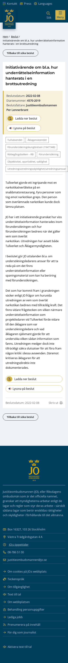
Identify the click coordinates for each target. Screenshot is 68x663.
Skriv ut (55, 403)
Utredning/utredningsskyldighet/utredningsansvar (36, 168)
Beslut (14, 36)
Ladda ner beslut (22, 118)
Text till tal (12, 594)
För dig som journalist (19, 632)
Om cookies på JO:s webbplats (25, 571)
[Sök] (48, 15)
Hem (5, 36)
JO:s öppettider (19, 545)
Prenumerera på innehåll (21, 624)
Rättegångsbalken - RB (20, 154)
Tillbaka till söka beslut (20, 53)
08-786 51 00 (13, 552)
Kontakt (10, 3)
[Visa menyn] (60, 15)
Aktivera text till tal (17, 647)
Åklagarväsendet (37, 140)
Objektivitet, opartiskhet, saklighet (27, 161)
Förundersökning (48, 154)
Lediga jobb (13, 617)
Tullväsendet (14, 140)
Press (25, 3)
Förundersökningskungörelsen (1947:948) (31, 147)
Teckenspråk (13, 579)
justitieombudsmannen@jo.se (25, 560)
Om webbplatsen (16, 602)
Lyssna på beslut (22, 128)
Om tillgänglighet (16, 587)
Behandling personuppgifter (23, 609)
